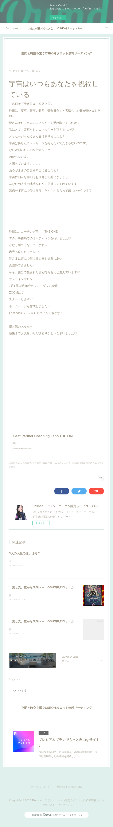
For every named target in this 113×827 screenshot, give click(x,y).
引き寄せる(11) (40, 467)
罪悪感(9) (27, 467)
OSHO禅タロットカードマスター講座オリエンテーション (70, 28)
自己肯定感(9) (78, 467)
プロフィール (11, 28)
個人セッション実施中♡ (23, 599)
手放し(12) (53, 467)
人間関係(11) (15, 467)
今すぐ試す (57, 17)
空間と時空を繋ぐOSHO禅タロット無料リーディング (56, 53)
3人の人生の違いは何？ (24, 557)
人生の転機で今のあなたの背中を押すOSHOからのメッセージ (40, 28)
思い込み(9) (64, 467)
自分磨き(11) (92, 467)
